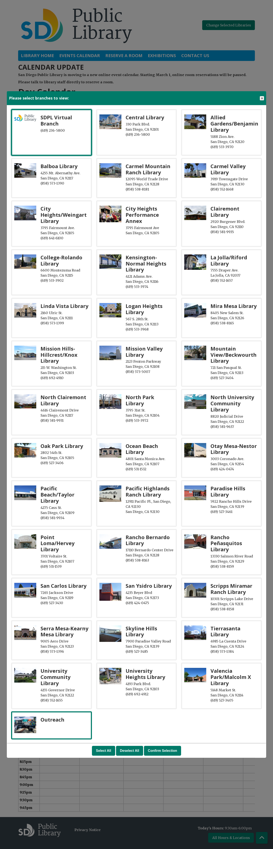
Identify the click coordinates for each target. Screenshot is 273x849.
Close (262, 98)
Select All (103, 750)
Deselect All (129, 750)
